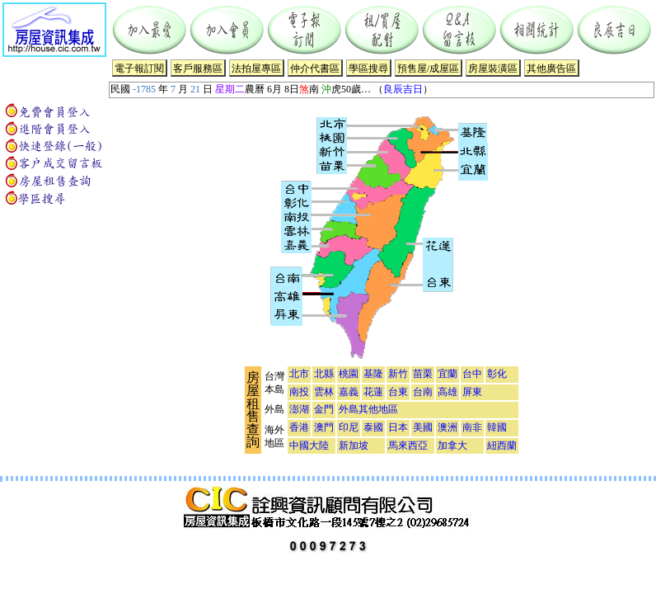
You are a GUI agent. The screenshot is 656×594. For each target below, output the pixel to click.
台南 (423, 392)
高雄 (447, 392)
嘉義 (348, 392)
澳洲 (447, 427)
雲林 (324, 392)
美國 (423, 427)
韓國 (497, 427)
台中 (472, 374)
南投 (299, 392)
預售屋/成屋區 (428, 68)
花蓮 (373, 392)
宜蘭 (447, 374)
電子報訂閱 (139, 68)
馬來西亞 (408, 445)
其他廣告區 (551, 68)
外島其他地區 (368, 409)
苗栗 (423, 374)
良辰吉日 (403, 89)
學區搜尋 (368, 68)
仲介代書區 (315, 68)
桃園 (348, 374)
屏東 (472, 392)
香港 (299, 427)
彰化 (497, 374)
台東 (398, 392)
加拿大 (452, 445)
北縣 (324, 374)
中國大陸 (309, 445)
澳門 (324, 427)
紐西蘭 (502, 445)
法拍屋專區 (256, 68)
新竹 (398, 374)
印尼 (348, 427)
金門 (324, 409)
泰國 (373, 427)
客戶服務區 (198, 68)
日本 (398, 427)
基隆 (373, 374)
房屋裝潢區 (493, 68)
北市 (299, 374)
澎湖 (299, 409)
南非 (472, 427)
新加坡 (353, 445)
